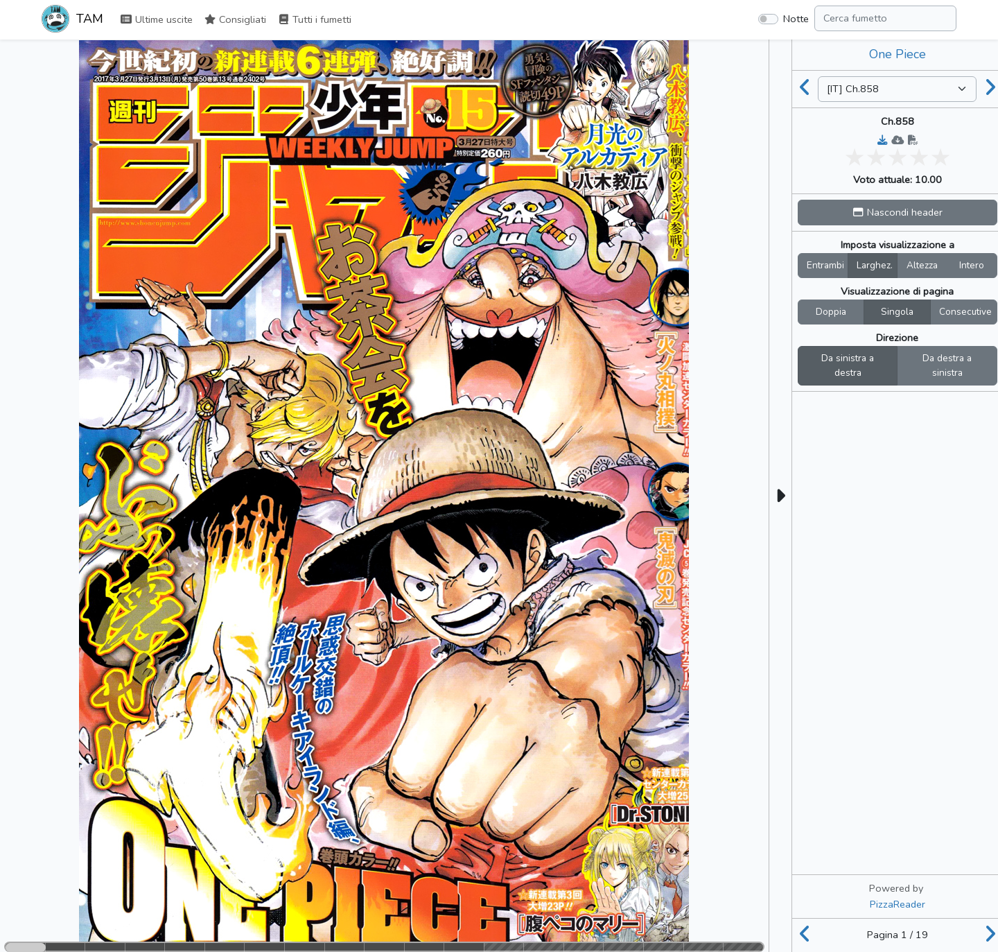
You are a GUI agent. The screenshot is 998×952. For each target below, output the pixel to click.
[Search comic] (885, 18)
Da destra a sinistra (947, 366)
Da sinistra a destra (847, 366)
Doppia (831, 311)
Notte (796, 19)
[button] (897, 212)
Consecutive (965, 311)
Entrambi (825, 265)
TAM (72, 20)
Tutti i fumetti (314, 19)
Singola (897, 311)
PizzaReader (897, 904)
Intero (971, 265)
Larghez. (875, 265)
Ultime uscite (156, 19)
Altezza (922, 265)
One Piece (897, 54)
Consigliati (235, 19)
